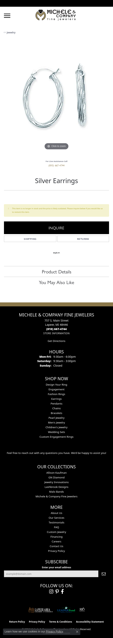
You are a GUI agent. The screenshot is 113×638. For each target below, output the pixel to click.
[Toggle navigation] (7, 16)
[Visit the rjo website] (82, 610)
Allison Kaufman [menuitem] (56, 472)
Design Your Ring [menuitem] (56, 384)
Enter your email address (56, 567)
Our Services (56, 517)
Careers (56, 541)
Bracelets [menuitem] (56, 413)
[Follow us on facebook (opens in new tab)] (62, 591)
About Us (56, 513)
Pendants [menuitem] (56, 403)
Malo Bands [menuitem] (56, 491)
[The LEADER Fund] (66, 610)
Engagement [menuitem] (57, 389)
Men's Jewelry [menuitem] (56, 422)
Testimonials (56, 522)
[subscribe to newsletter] (103, 573)
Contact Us (56, 546)
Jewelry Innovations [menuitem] (56, 482)
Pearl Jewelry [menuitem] (57, 418)
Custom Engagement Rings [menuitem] (56, 437)
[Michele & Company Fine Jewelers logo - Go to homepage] (56, 15)
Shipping (30, 239)
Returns (83, 239)
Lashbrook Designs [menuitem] (56, 487)
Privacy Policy (56, 551)
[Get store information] (56, 333)
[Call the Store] (56, 329)
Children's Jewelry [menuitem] (57, 427)
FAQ (56, 527)
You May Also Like (56, 282)
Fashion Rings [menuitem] (56, 394)
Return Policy (17, 621)
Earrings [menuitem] (56, 399)
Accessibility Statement (90, 621)
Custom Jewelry (56, 532)
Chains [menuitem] (56, 408)
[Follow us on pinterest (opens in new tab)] (57, 591)
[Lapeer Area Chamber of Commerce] (40, 610)
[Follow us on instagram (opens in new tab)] (51, 591)
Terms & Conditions (60, 621)
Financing (56, 536)
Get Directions (56, 341)
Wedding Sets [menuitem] (56, 432)
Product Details (56, 271)
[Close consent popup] (77, 631)
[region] (56, 98)
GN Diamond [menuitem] (56, 477)
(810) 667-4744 (56, 165)
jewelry (11, 32)
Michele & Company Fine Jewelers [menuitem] (56, 496)
